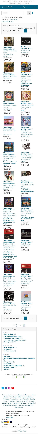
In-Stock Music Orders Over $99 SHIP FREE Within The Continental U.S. (19, 2)
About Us (16, 403)
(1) (10, 342)
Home (4, 395)
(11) (10, 347)
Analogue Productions (10, 399)
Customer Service (24, 395)
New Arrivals (12, 395)
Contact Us (19, 407)
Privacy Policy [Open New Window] (22, 431)
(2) (15, 340)
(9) (7, 349)
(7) (13, 336)
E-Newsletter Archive (10, 405)
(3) (8, 364)
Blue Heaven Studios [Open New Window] (26, 397)
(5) (13, 338)
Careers (23, 403)
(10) (10, 334)
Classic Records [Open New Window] (22, 401)
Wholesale (31, 403)
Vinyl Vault (13, 397)
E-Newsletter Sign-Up (26, 405)
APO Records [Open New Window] (24, 399)
